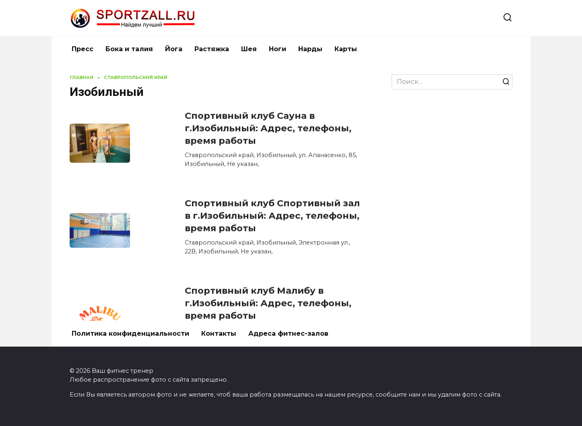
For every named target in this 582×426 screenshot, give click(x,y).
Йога (173, 49)
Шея (249, 49)
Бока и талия (129, 49)
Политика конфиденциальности (130, 333)
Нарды (310, 49)
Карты (345, 49)
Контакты (218, 333)
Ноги (277, 49)
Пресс (82, 49)
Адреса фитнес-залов (288, 333)
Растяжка (211, 49)
